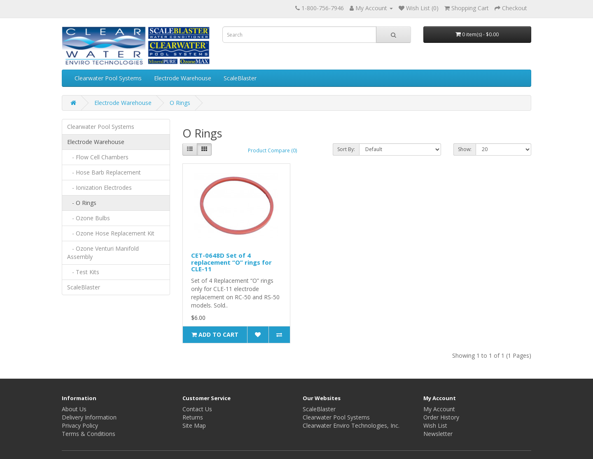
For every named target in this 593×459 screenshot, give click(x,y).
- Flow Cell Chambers (97, 157)
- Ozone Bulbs (88, 218)
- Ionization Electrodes (99, 187)
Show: (465, 149)
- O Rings (81, 203)
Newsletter (438, 434)
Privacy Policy (80, 425)
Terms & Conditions (88, 434)
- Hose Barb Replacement (104, 172)
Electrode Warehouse (182, 78)
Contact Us (197, 409)
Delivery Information (89, 417)
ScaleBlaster (240, 78)
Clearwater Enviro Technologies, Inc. (351, 425)
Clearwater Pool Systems (108, 78)
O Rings (180, 103)
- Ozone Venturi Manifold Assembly (103, 253)
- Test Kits (83, 272)
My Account (439, 409)
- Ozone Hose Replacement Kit (110, 233)
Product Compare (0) (272, 150)
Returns (192, 417)
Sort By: (346, 149)
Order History (441, 417)
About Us (74, 409)
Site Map (194, 425)
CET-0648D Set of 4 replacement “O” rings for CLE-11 (231, 262)
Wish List (435, 425)
